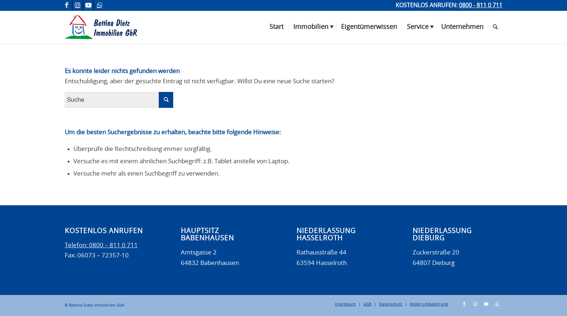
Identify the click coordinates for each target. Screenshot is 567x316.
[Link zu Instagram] (77, 5)
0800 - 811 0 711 (480, 5)
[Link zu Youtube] (88, 5)
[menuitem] (276, 27)
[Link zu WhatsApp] (99, 5)
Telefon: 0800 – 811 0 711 (101, 245)
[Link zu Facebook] (66, 5)
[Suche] (495, 27)
